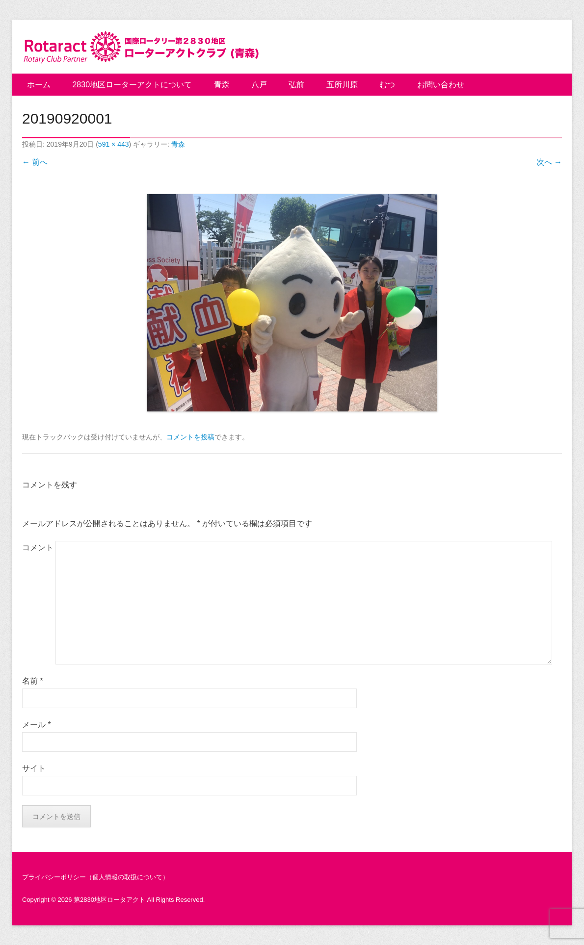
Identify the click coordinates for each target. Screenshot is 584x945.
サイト (34, 768)
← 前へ (35, 162)
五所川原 (342, 84)
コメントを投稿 (190, 437)
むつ (387, 84)
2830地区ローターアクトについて (132, 84)
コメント (37, 547)
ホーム (39, 84)
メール (36, 724)
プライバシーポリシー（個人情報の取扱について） (95, 877)
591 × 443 (113, 144)
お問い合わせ (440, 84)
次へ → (549, 162)
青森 (222, 84)
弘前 (296, 84)
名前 (32, 681)
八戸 (259, 84)
